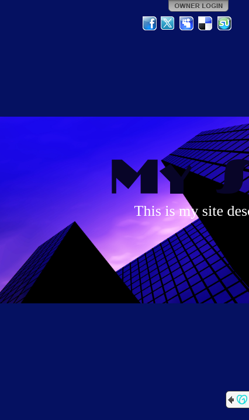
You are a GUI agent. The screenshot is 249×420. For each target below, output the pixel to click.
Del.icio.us (206, 23)
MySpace (187, 23)
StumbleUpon (224, 23)
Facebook (149, 23)
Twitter (168, 23)
